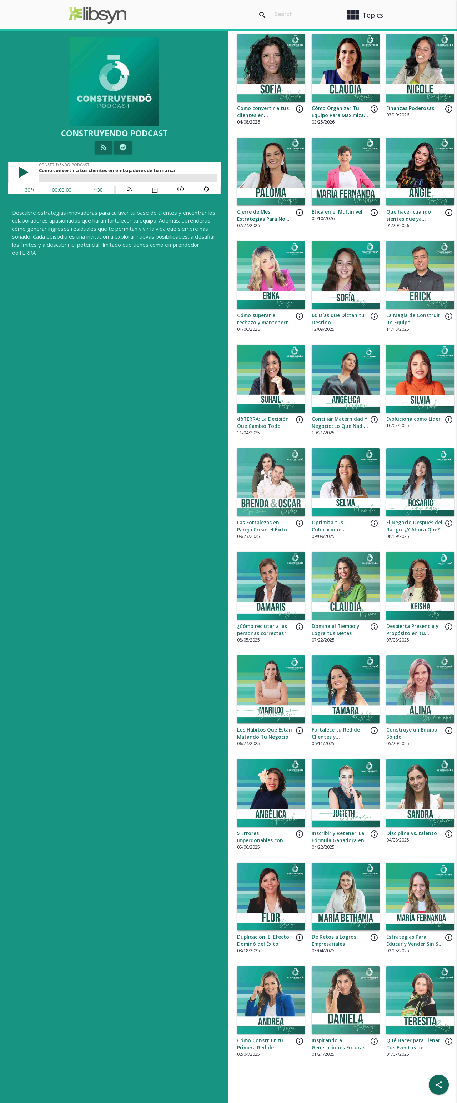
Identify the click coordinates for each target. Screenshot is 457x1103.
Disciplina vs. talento (411, 833)
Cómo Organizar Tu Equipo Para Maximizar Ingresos (339, 115)
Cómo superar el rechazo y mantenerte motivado (264, 322)
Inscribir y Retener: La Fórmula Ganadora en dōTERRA (338, 840)
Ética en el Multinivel (337, 212)
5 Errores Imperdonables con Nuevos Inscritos (260, 840)
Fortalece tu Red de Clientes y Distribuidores (336, 737)
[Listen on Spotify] (123, 147)
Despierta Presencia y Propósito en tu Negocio (412, 633)
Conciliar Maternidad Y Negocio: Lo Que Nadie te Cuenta (339, 426)
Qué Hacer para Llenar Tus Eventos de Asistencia (413, 1047)
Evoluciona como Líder (413, 419)
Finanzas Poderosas (410, 108)
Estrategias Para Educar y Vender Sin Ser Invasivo (414, 944)
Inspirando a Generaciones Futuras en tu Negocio (338, 1047)
